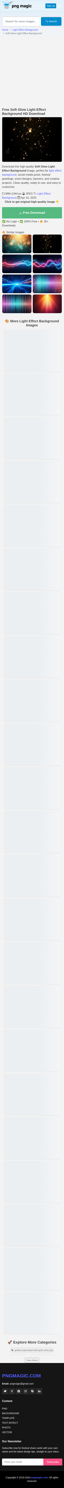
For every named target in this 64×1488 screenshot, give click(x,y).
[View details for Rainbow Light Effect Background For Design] (32, 482)
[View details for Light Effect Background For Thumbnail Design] (32, 963)
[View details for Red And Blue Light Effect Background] (32, 438)
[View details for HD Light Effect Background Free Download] (32, 1094)
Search (51, 21)
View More (32, 1360)
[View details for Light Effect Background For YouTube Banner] (32, 700)
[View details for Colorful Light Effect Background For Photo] (32, 1138)
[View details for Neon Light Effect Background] (32, 1269)
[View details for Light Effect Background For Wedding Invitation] (32, 875)
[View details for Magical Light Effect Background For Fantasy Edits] (32, 613)
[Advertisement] (32, 71)
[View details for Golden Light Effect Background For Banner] (32, 657)
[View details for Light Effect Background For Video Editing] (32, 1182)
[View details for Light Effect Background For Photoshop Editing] (32, 1313)
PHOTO (6, 1427)
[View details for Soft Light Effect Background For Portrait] (32, 394)
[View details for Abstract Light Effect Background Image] (32, 788)
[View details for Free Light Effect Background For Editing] (32, 526)
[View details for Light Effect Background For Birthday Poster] (32, 832)
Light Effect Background (25, 29)
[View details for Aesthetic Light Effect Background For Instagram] (32, 919)
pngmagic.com (21, 1375)
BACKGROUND (10, 1413)
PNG (4, 1408)
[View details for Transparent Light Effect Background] (32, 744)
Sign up (51, 5)
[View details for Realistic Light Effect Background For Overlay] (32, 569)
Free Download (32, 212)
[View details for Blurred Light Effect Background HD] (32, 1225)
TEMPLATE (8, 1418)
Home (5, 29)
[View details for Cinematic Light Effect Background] (32, 1007)
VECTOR (7, 1432)
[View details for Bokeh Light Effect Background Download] (32, 1050)
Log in (38, 5)
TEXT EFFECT (10, 1423)
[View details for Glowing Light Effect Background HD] (32, 351)
